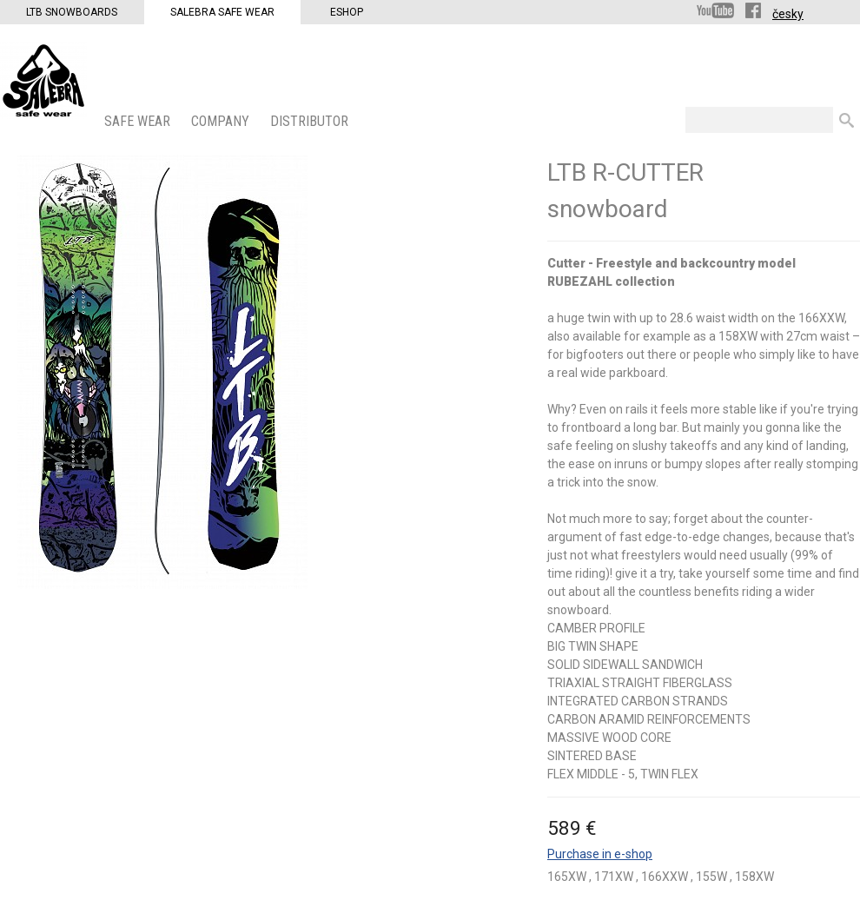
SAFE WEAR (139, 121)
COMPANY (222, 121)
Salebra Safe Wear (222, 12)
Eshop (346, 12)
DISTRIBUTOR (311, 121)
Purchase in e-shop (599, 854)
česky (788, 14)
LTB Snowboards (71, 12)
